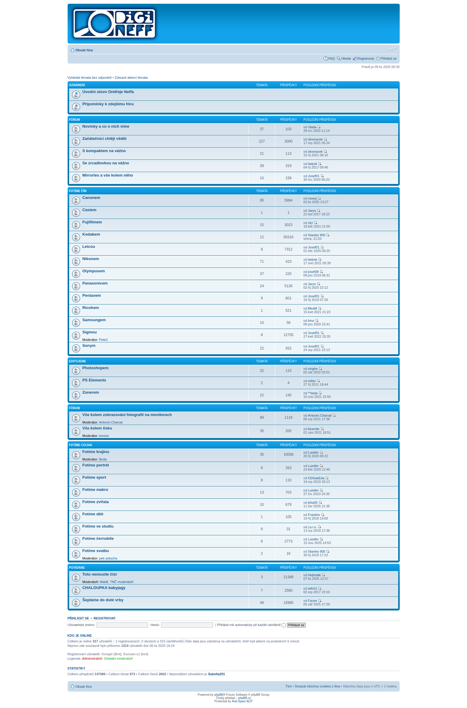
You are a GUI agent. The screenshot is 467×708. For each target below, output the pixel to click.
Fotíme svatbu (95, 550)
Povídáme (77, 567)
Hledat (346, 58)
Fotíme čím (78, 191)
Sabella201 (216, 674)
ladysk (312, 164)
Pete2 (103, 339)
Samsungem (94, 320)
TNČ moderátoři (121, 582)
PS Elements (94, 380)
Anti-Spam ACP (242, 701)
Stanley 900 (316, 235)
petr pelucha (108, 558)
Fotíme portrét (95, 465)
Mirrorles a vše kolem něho (107, 175)
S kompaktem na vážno (104, 151)
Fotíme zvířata (95, 502)
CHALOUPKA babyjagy (104, 587)
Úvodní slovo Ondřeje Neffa (108, 91)
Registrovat (365, 58)
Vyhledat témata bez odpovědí (90, 77)
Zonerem (90, 392)
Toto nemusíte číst (99, 574)
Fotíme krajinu (95, 451)
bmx (311, 320)
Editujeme (77, 361)
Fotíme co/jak (80, 445)
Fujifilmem (92, 222)
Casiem (89, 210)
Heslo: (155, 625)
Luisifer (313, 452)
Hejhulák (314, 575)
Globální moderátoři (118, 658)
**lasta (312, 393)
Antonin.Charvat (111, 422)
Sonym (89, 345)
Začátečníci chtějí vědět (104, 138)
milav (312, 381)
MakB (104, 582)
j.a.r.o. (312, 527)
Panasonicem (95, 283)
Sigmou (89, 332)
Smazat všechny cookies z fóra (317, 686)
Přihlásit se (389, 58)
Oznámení (77, 85)
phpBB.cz (244, 698)
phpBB (218, 694)
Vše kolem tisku (97, 428)
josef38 (313, 271)
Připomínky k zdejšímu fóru (108, 104)
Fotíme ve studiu (98, 526)
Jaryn (312, 210)
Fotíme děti (92, 514)
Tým (288, 686)
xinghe (312, 368)
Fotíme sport (94, 477)
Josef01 (314, 176)
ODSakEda (316, 478)
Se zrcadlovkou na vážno (105, 163)
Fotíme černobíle (98, 538)
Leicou (88, 246)
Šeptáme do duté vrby (103, 600)
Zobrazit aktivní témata (131, 77)
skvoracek (315, 139)
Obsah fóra (84, 50)
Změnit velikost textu (392, 49)
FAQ (331, 58)
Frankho (314, 515)
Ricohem (90, 307)
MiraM (312, 308)
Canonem (91, 197)
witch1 (312, 588)
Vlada (312, 127)
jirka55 (312, 502)
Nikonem (90, 258)
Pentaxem (91, 295)
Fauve (312, 600)
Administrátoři (92, 658)
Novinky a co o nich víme (106, 126)
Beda (103, 459)
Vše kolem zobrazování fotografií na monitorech (127, 414)
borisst (104, 436)
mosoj (312, 198)
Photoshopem (95, 368)
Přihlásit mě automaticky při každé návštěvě (251, 625)
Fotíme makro (95, 489)
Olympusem (93, 271)
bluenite (314, 429)
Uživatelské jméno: (81, 625)
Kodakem (91, 234)
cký (310, 223)
